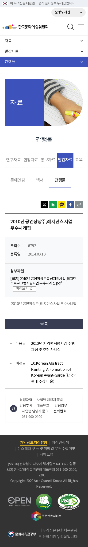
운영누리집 (62, 12)
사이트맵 (46, 455)
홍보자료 (48, 160)
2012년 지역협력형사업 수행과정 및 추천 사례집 (53, 347)
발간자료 (65, 160)
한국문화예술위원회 (26, 26)
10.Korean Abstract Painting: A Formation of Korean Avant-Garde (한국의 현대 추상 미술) (54, 372)
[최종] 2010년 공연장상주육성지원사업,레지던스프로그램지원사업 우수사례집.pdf (43, 281)
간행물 (59, 180)
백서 (39, 180)
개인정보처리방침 (33, 443)
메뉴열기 (80, 27)
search (70, 27)
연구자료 (13, 160)
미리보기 (22, 289)
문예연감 (17, 180)
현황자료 (30, 160)
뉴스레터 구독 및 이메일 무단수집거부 (46, 449)
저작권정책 (60, 443)
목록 (44, 323)
